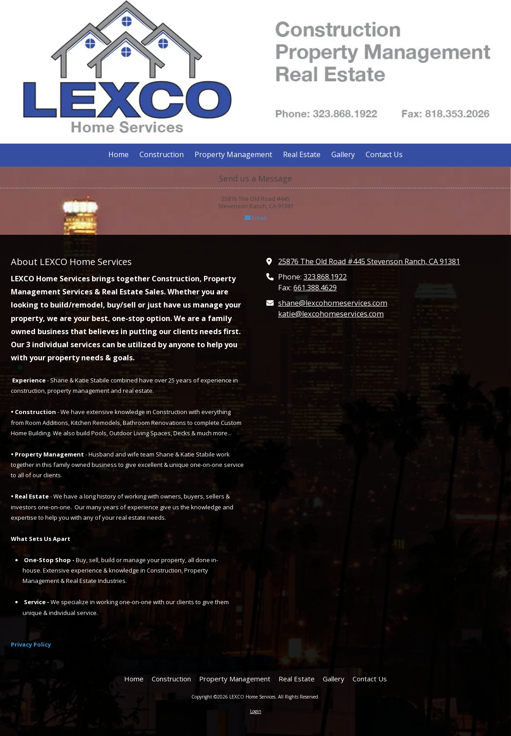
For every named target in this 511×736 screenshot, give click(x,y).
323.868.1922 (325, 277)
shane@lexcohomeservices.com (332, 303)
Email (255, 218)
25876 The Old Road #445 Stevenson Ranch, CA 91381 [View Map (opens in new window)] (369, 261)
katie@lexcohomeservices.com (331, 314)
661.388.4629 (315, 288)
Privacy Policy (31, 644)
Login (255, 711)
